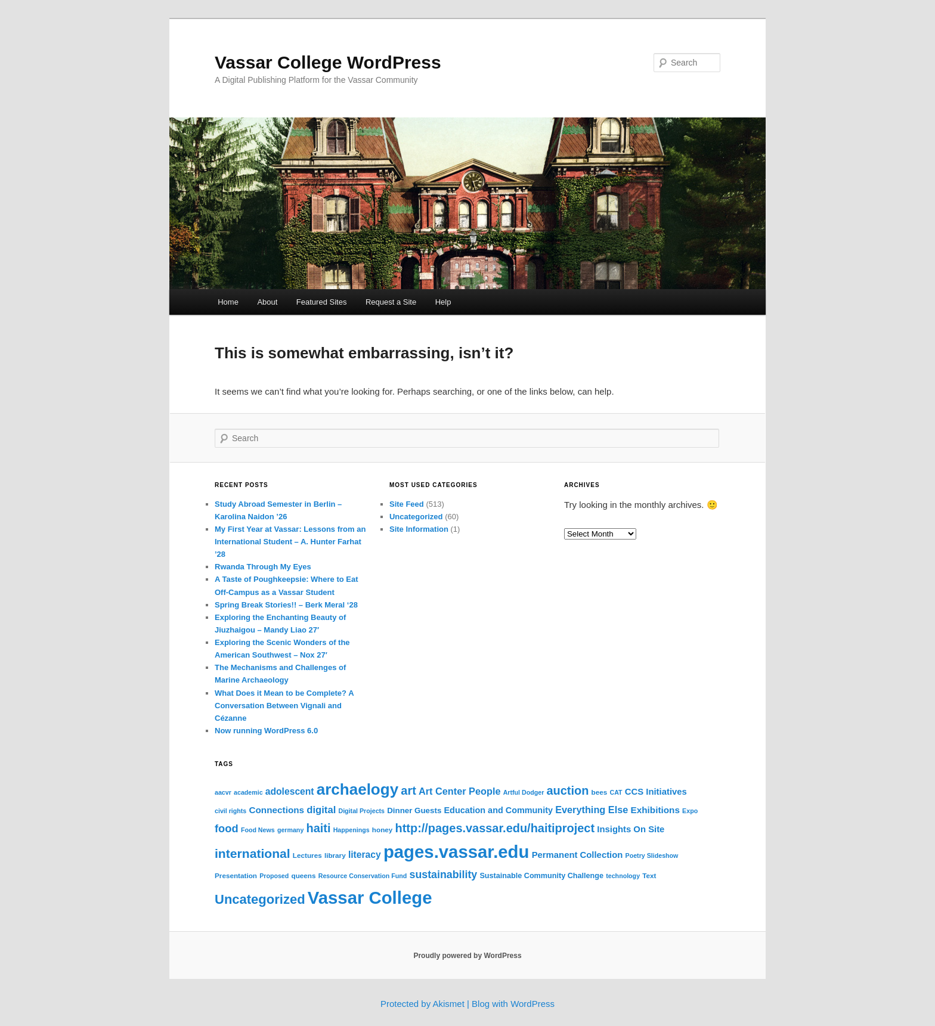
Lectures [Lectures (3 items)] (307, 855)
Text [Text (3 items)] (649, 875)
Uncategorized (416, 516)
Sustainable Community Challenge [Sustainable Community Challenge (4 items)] (541, 876)
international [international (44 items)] (252, 853)
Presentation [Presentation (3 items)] (236, 875)
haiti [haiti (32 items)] (318, 828)
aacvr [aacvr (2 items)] (223, 792)
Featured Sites (321, 301)
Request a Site (391, 301)
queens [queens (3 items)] (303, 875)
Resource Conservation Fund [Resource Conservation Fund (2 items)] (362, 875)
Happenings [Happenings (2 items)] (351, 829)
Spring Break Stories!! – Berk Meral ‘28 (286, 604)
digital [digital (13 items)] (321, 810)
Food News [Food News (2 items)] (258, 829)
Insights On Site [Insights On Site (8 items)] (630, 829)
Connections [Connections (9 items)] (276, 810)
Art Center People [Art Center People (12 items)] (460, 791)
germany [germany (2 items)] (290, 829)
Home (228, 301)
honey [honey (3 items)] (382, 829)
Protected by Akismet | (426, 1004)
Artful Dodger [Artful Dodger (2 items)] (523, 792)
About (267, 301)
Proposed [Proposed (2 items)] (274, 875)
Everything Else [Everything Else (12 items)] (591, 809)
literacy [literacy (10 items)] (364, 855)
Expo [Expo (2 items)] (690, 810)
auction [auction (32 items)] (568, 790)
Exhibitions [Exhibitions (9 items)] (654, 810)
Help (443, 301)
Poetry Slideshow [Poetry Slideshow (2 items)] (652, 855)
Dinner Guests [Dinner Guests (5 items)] (414, 810)
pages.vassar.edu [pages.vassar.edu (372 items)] (456, 851)
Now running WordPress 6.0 (266, 730)
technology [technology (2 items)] (623, 875)
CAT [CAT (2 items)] (615, 792)
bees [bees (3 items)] (600, 792)
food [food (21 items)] (227, 828)
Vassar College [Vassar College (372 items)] (370, 897)
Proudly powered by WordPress (467, 955)
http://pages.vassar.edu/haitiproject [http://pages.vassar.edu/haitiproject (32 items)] (495, 828)
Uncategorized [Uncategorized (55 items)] (260, 899)
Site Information (418, 529)
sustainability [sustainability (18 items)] (443, 875)
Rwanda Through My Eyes (263, 566)
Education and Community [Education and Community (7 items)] (498, 810)
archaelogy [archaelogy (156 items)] (357, 789)
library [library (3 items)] (335, 855)
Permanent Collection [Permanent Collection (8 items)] (577, 855)
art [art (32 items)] (408, 790)
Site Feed (406, 504)
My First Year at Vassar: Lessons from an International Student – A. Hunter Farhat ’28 (290, 542)
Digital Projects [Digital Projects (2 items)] (361, 810)
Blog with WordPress (513, 1004)
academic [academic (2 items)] (248, 792)
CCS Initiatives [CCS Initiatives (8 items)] (656, 791)
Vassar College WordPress (328, 62)
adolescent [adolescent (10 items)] (289, 791)
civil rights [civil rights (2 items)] (230, 810)
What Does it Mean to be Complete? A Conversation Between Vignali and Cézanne (284, 706)
